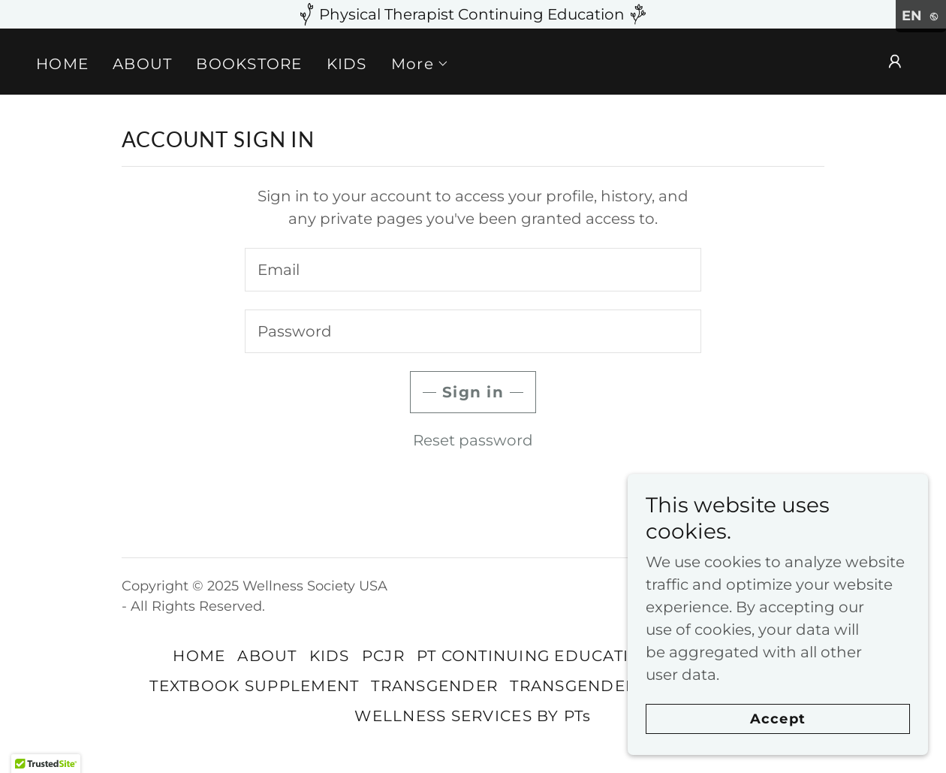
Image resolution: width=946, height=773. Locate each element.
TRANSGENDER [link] (434, 686)
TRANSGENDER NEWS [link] (601, 686)
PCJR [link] (383, 656)
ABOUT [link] (142, 64)
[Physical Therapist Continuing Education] (473, 14)
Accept (778, 719)
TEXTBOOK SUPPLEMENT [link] (254, 686)
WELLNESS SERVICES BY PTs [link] (472, 716)
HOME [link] (62, 64)
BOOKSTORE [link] (249, 64)
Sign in (473, 392)
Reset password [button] (473, 440)
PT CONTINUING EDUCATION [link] (536, 656)
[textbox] (473, 269)
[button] (420, 64)
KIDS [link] (347, 64)
